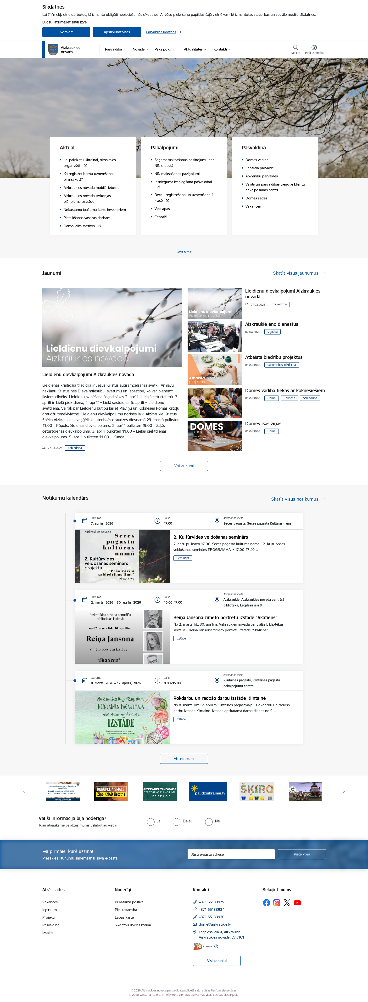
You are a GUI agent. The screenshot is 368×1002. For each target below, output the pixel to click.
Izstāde (181, 638)
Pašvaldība (50, 925)
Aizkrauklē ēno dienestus (271, 324)
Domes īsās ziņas (263, 423)
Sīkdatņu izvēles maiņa (133, 925)
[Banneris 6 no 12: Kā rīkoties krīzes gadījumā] (305, 791)
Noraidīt (66, 32)
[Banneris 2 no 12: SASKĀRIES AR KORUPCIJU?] (111, 791)
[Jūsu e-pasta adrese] (231, 854)
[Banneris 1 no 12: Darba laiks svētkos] (63, 791)
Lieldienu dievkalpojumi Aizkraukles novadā (88, 374)
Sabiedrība (75, 448)
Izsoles (47, 932)
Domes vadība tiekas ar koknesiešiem (285, 390)
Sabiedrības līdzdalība (282, 365)
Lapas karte (124, 917)
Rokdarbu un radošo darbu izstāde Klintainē (219, 698)
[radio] (153, 821)
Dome (272, 398)
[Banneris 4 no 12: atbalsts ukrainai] (208, 791)
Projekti (48, 917)
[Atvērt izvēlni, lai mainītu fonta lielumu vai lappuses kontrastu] (314, 50)
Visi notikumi (184, 758)
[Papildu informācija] (216, 946)
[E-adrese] (202, 946)
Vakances (50, 902)
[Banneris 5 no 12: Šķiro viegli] (257, 791)
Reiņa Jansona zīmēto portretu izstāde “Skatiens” (225, 617)
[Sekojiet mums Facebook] (266, 902)
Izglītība (273, 332)
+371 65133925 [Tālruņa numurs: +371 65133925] (211, 902)
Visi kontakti (217, 960)
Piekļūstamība (126, 909)
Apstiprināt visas (117, 32)
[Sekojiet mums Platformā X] (287, 902)
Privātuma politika (129, 902)
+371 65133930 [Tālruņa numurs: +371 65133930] (211, 917)
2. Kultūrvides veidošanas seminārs (210, 537)
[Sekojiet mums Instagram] (276, 902)
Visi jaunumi (184, 466)
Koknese (289, 398)
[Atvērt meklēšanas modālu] (296, 50)
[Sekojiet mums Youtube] (297, 902)
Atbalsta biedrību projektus (273, 357)
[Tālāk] (344, 791)
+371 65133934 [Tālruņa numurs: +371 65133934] (211, 909)
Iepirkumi (49, 909)
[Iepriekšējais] (24, 791)
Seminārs (183, 558)
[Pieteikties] (302, 854)
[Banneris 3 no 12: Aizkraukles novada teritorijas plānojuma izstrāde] (160, 791)
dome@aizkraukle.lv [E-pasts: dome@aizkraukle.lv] (215, 924)
